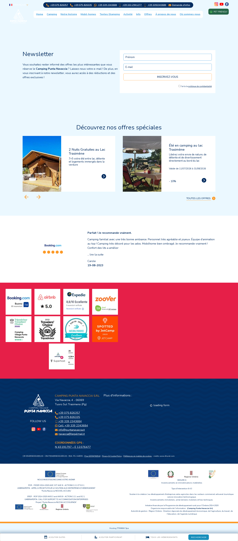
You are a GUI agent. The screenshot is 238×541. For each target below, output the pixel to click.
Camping (52, 14)
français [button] (18, 5)
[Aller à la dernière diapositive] (26, 197)
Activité (128, 14)
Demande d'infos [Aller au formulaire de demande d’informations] (179, 5)
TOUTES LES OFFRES (200, 198)
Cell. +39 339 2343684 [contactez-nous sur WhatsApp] (71, 425)
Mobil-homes (88, 14)
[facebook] (227, 4)
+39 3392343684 (155, 5)
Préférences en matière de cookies (137, 456)
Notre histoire (69, 14)
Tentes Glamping (110, 14)
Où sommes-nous (190, 14)
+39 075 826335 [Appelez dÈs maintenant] (81, 5)
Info (138, 14)
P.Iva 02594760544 (92, 456)
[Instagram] (216, 4)
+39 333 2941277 (130, 5)
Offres (148, 14)
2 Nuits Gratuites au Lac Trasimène (87, 151)
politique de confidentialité (200, 86)
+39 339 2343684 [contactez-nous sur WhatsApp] (105, 5)
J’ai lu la (196, 86)
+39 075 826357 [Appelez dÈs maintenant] (57, 5)
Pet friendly (218, 12)
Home (39, 14)
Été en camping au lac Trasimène (186, 147)
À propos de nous (165, 14)
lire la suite (96, 254)
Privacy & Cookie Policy (112, 456)
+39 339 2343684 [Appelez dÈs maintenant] (68, 421)
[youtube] (221, 4)
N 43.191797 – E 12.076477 (73, 447)
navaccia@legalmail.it (71, 434)
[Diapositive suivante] (38, 197)
